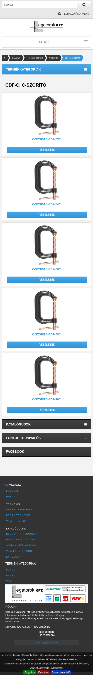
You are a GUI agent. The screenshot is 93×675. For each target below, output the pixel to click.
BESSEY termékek (19, 509)
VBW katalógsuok (19, 551)
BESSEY (16, 58)
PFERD (10, 575)
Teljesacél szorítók (35, 58)
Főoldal (12, 491)
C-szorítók (53, 58)
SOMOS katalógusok (21, 545)
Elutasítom (43, 672)
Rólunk (11, 496)
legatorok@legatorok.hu (46, 642)
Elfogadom (30, 672)
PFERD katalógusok (21, 539)
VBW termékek (17, 521)
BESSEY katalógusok (22, 534)
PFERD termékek (18, 515)
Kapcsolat (14, 557)
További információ (61, 672)
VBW (9, 581)
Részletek (47, 149)
